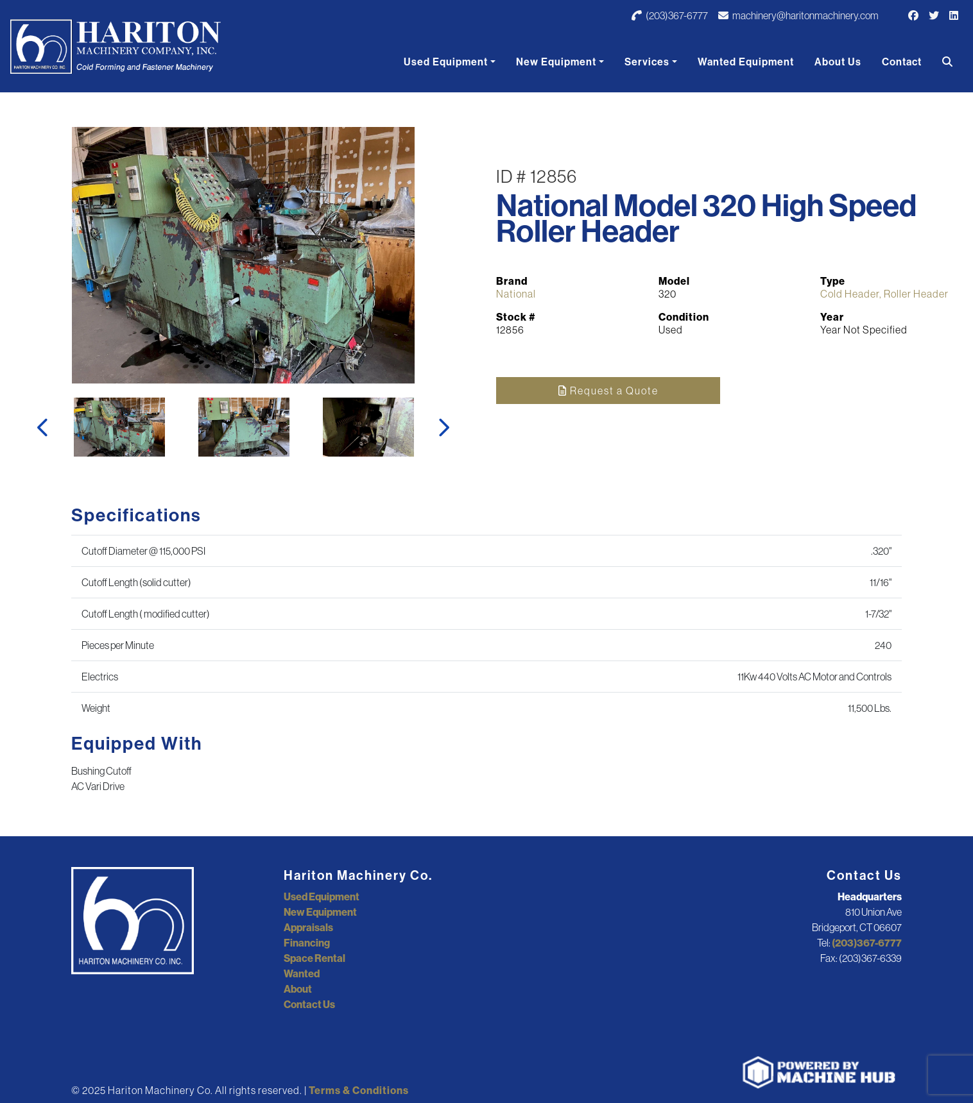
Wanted (302, 973)
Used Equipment (446, 61)
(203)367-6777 (670, 15)
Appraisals (308, 927)
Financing (307, 942)
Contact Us (309, 1004)
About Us (837, 61)
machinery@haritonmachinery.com (798, 15)
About (298, 988)
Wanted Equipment (746, 61)
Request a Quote (608, 390)
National (516, 293)
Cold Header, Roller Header (884, 293)
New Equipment (556, 61)
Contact (902, 61)
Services (646, 61)
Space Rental (314, 958)
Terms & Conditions (359, 1090)
